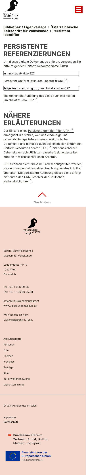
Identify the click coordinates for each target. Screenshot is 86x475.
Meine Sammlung (13, 384)
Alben (6, 373)
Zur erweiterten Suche (16, 378)
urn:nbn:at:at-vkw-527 (18, 100)
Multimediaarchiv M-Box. (18, 319)
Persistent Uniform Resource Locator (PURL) (34, 81)
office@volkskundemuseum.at (21, 300)
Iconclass (8, 361)
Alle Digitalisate (12, 338)
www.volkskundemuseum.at (20, 305)
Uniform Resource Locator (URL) (25, 148)
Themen (8, 355)
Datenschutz (10, 421)
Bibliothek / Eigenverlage (25, 27)
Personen (8, 344)
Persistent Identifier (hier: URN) (49, 130)
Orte (6, 350)
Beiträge (8, 367)
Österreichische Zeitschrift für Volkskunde (40, 29)
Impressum (9, 417)
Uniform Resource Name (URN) (46, 66)
